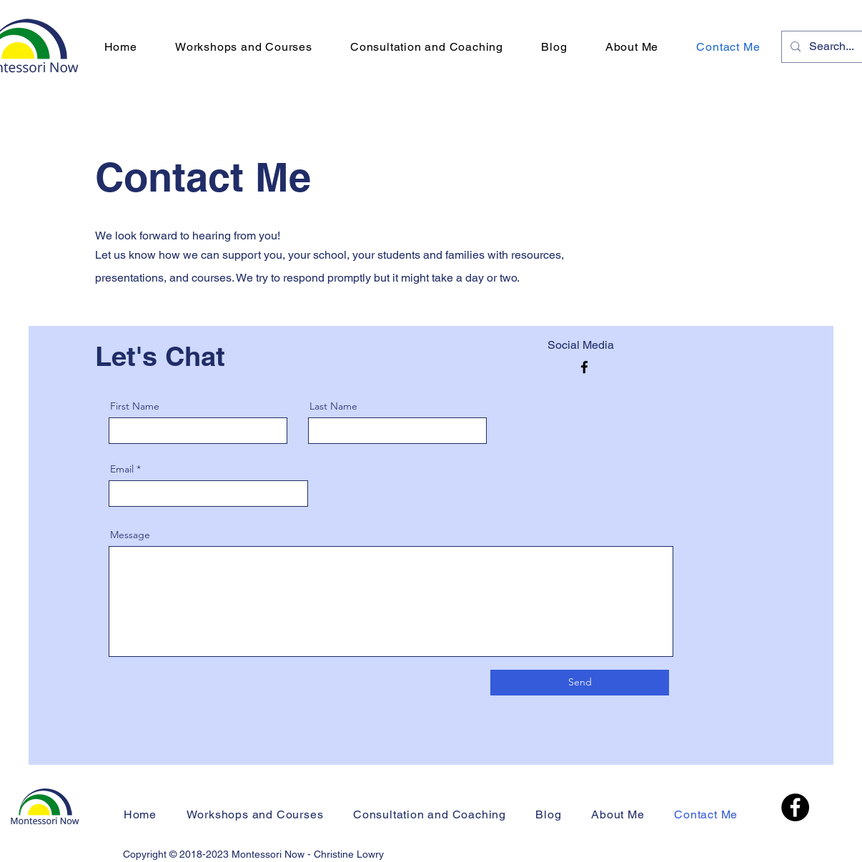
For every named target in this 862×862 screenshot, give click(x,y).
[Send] (579, 682)
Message (130, 535)
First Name (134, 406)
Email (122, 469)
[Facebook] (584, 367)
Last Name (333, 406)
